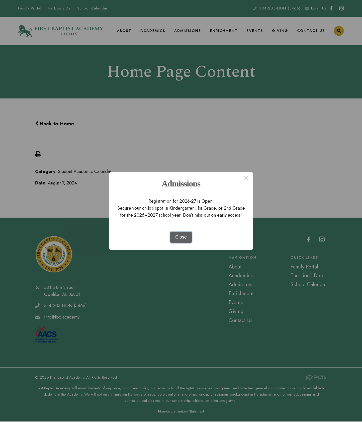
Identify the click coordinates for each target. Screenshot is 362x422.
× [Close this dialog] (246, 179)
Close (181, 237)
